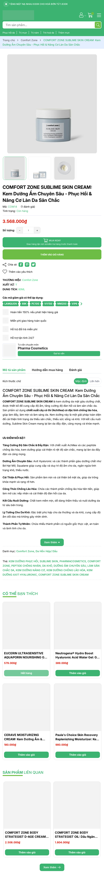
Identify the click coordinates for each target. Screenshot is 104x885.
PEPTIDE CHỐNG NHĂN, (26, 565)
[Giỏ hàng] (91, 14)
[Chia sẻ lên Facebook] (21, 264)
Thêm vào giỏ (77, 673)
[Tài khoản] (81, 14)
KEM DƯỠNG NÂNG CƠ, (31, 570)
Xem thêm (52, 867)
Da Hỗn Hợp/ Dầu (46, 551)
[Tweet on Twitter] (33, 264)
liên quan (23, 772)
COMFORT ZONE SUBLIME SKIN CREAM (63, 574)
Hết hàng (26, 673)
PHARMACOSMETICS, (73, 561)
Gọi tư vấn (59, 353)
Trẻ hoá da (49, 32)
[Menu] (98, 15)
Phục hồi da (9, 32)
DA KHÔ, (47, 565)
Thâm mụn (64, 32)
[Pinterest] (27, 264)
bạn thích (20, 593)
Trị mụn (23, 32)
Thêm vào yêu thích (17, 272)
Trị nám (35, 32)
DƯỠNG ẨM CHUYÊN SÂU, (70, 565)
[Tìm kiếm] (98, 25)
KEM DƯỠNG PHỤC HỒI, (24, 561)
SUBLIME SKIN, (49, 561)
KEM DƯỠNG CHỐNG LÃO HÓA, (66, 570)
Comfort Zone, (25, 551)
